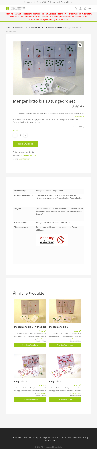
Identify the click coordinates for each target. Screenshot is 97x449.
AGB (35, 437)
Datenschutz (65, 437)
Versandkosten (79, 116)
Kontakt (27, 437)
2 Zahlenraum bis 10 (34, 27)
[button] (80, 45)
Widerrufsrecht (80, 437)
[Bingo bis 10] (30, 366)
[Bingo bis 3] (65, 366)
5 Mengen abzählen (54, 27)
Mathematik (18, 27)
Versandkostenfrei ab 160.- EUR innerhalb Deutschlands (48, 2)
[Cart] (85, 8)
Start (8, 27)
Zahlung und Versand (48, 437)
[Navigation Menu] (90, 8)
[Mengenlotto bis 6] (65, 311)
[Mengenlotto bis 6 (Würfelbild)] (30, 311)
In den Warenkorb (25, 144)
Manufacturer (24, 159)
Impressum (50, 440)
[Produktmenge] (20, 135)
